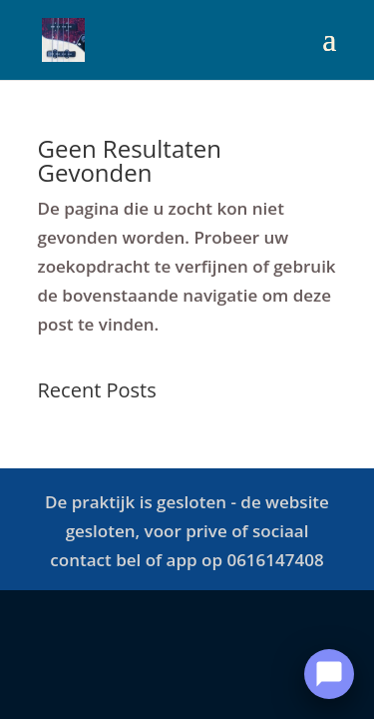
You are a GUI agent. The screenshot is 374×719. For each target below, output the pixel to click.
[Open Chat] (329, 674)
